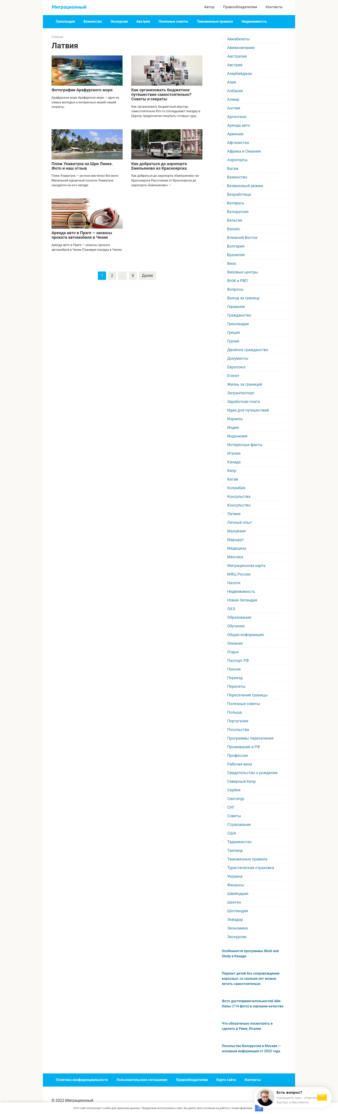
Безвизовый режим (245, 185)
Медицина (236, 548)
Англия (233, 108)
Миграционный (69, 6)
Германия (236, 306)
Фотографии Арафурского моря (82, 89)
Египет (233, 375)
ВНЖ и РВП (237, 280)
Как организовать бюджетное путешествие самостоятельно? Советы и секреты (161, 94)
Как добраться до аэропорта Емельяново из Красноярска (159, 166)
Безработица (239, 194)
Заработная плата (243, 401)
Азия (231, 82)
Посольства (238, 729)
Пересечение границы (247, 695)
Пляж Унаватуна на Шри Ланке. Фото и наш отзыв (82, 166)
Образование (239, 617)
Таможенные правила (215, 21)
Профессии (237, 755)
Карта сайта (226, 1080)
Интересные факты (244, 444)
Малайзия (236, 531)
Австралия (237, 56)
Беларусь (235, 203)
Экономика (237, 928)
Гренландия (65, 21)
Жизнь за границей (244, 384)
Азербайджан (239, 73)
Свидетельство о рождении (252, 772)
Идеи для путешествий (248, 410)
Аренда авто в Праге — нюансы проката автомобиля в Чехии (82, 235)
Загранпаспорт (241, 393)
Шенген (234, 902)
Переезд (235, 677)
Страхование (239, 824)
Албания (235, 90)
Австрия (143, 21)
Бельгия (234, 220)
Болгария (235, 246)
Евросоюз (236, 367)
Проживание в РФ (243, 747)
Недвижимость (254, 21)
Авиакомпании (241, 47)
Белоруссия (238, 211)
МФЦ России (238, 574)
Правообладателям (240, 7)
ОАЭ (231, 608)
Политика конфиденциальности (82, 1080)
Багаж (232, 168)
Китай (232, 479)
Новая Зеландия (242, 600)
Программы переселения (250, 738)
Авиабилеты (238, 39)
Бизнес (233, 229)
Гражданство (239, 315)
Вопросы (235, 289)
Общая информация (245, 634)
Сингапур (235, 798)
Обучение (236, 626)
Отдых (233, 652)
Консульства (238, 496)
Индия (233, 427)
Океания (235, 643)
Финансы (235, 885)
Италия (234, 453)
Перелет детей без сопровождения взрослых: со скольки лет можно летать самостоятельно (250, 978)
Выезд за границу (243, 298)
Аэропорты (237, 160)
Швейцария (237, 893)
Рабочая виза (239, 764)
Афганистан (238, 142)
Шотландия (237, 911)
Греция (233, 332)
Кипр (231, 470)
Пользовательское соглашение (141, 1080)
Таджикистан (239, 841)
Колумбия (236, 488)
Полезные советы (173, 21)
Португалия (237, 721)
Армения (235, 134)
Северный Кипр (241, 781)
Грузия (233, 341)
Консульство (238, 505)
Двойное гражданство (247, 349)
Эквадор (235, 919)
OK (259, 1108)
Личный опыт (239, 522)
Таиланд (235, 850)
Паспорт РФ (238, 660)
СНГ (231, 807)
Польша (234, 712)
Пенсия (234, 669)
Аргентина (236, 116)
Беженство (93, 21)
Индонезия (237, 436)
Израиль (235, 419)
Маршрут (235, 539)
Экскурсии (119, 21)
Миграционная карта (246, 565)
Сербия (233, 790)
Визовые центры (242, 272)
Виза (231, 263)
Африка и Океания (244, 151)
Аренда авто (238, 125)
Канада (234, 462)
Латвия (234, 513)
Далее (147, 275)
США (231, 833)
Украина (235, 876)
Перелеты (236, 686)
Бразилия (236, 254)
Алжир (233, 99)
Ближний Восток (242, 237)
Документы (237, 358)
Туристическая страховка (250, 867)
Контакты (274, 7)
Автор (209, 7)
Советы (234, 816)
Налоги (233, 583)
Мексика (235, 557)
